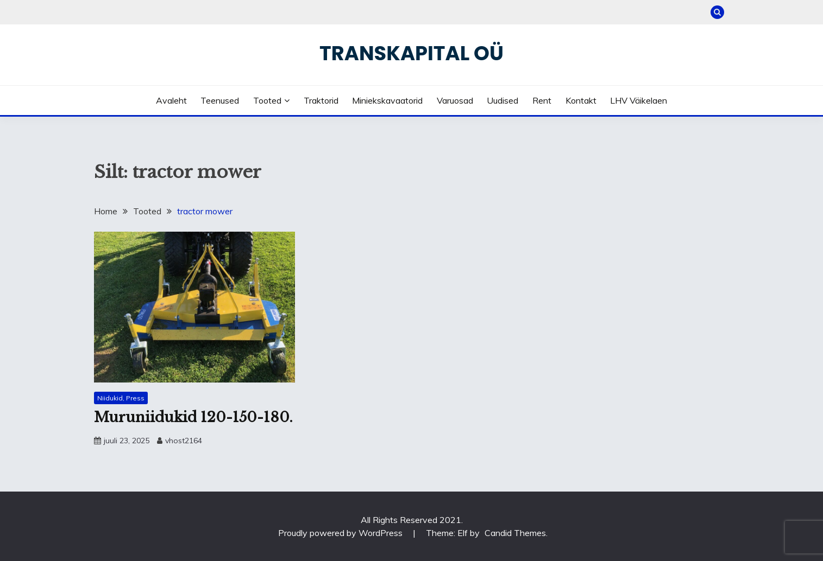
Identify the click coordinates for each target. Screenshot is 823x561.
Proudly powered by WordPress (341, 532)
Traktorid (321, 100)
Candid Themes (515, 532)
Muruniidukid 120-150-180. (193, 417)
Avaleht (171, 100)
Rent (541, 100)
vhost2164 (183, 440)
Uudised (502, 100)
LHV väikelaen (638, 100)
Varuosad (455, 100)
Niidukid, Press (121, 398)
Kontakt (581, 100)
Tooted (267, 100)
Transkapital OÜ (411, 53)
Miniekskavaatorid (387, 100)
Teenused (219, 100)
